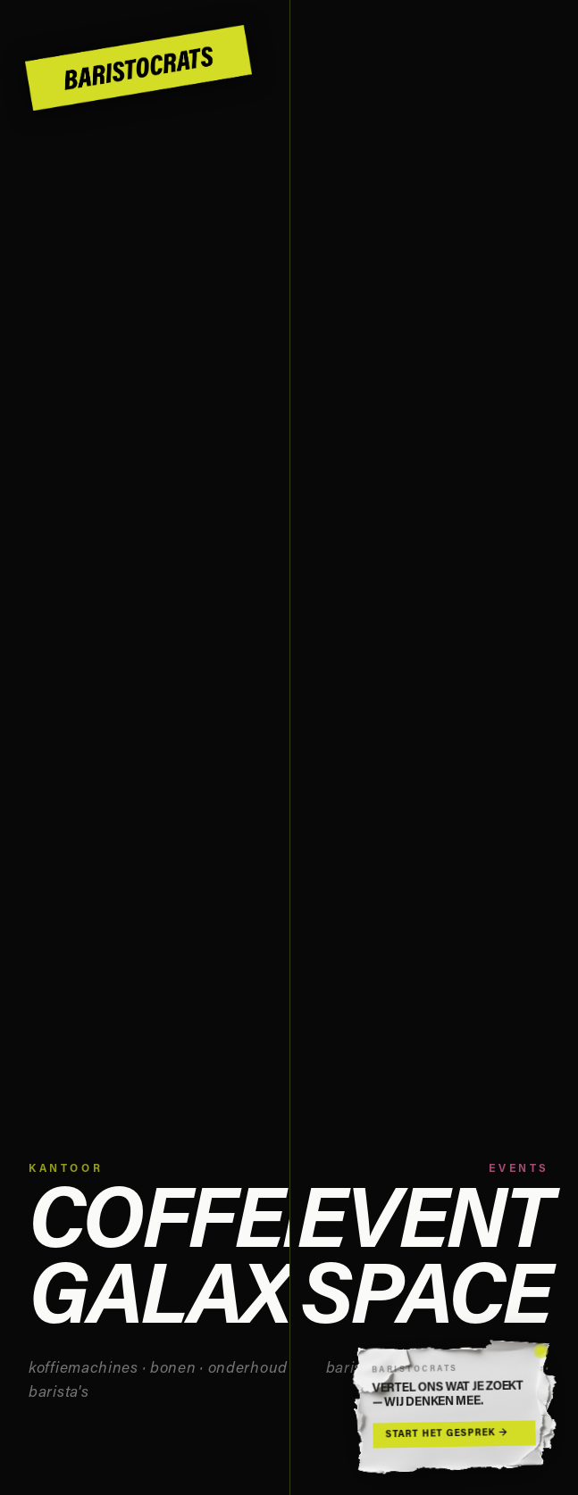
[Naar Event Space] (434, 747)
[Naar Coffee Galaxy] (144, 747)
